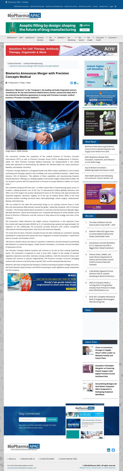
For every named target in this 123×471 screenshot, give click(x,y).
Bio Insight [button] (89, 38)
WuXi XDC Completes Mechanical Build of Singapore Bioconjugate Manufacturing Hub (102, 299)
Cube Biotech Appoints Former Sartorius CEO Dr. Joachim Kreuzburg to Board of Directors (101, 273)
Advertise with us (27, 459)
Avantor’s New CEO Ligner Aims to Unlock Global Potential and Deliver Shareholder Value (101, 234)
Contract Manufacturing (33, 63)
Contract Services (14, 63)
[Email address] (32, 419)
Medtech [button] (61, 37)
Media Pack (103, 6)
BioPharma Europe (37, 6)
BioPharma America (21, 6)
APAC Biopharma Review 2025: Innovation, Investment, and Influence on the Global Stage (100, 160)
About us (11, 459)
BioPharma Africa (71, 6)
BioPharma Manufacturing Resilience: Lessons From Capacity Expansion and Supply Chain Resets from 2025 (100, 149)
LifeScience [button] (29, 37)
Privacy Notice (96, 468)
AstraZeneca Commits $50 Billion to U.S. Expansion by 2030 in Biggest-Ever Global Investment (102, 245)
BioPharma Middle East (54, 6)
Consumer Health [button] (100, 38)
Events (95, 6)
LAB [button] (20, 37)
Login (111, 6)
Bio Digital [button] (51, 38)
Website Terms (85, 468)
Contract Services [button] (40, 38)
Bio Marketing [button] (71, 38)
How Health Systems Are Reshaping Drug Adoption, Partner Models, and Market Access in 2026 (99, 178)
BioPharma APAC (85, 6)
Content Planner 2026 (67, 459)
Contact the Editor (46, 459)
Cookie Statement (109, 468)
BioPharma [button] (11, 37)
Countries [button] (112, 37)
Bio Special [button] (81, 38)
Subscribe (52, 420)
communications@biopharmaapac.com (21, 468)
